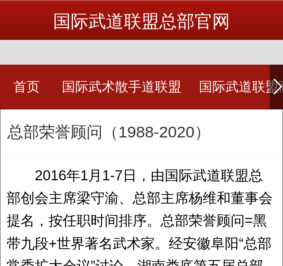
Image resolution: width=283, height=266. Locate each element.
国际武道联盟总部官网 (141, 21)
